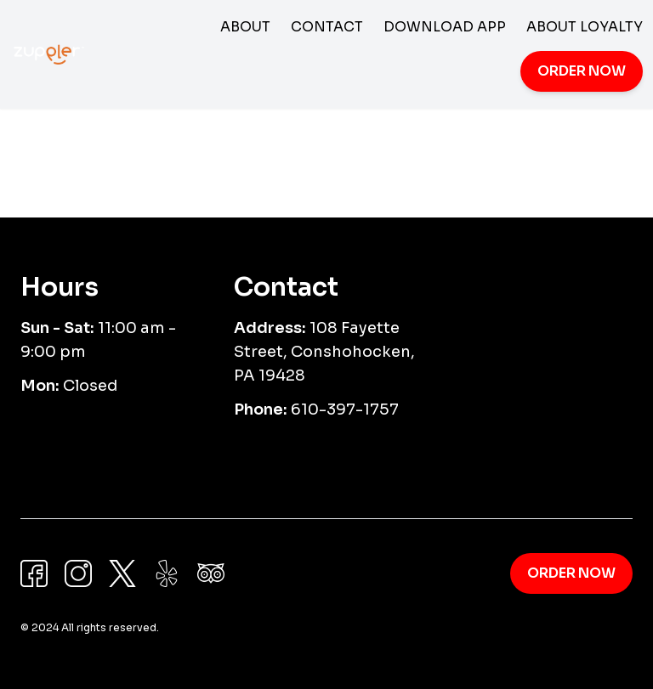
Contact (327, 27)
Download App (444, 27)
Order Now (581, 71)
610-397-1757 (345, 409)
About (245, 27)
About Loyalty (584, 27)
